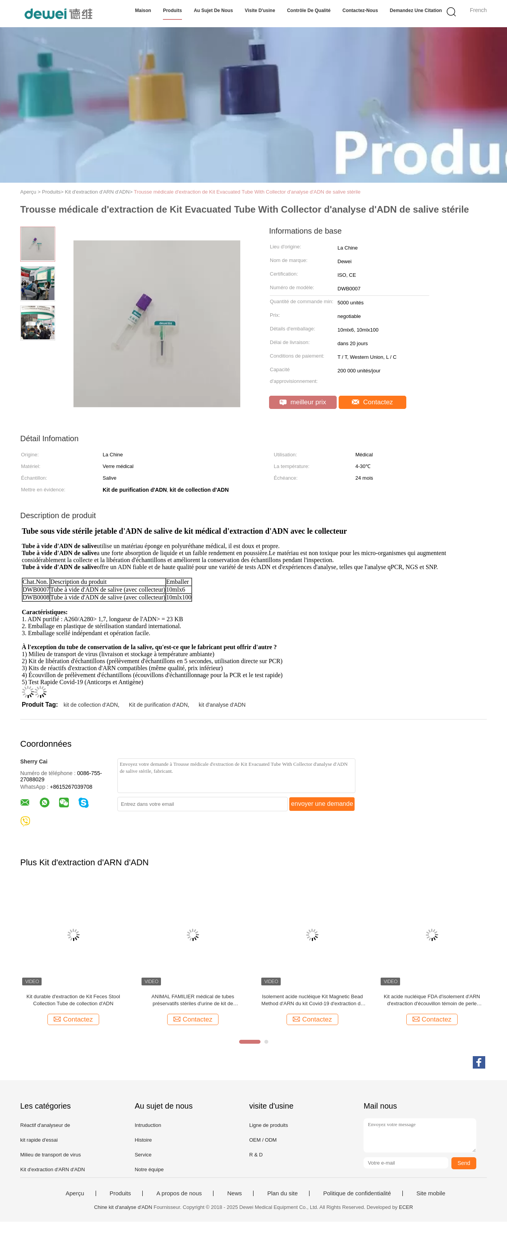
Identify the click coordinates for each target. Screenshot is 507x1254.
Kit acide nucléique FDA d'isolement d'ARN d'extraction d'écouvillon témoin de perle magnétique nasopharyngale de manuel (432, 1000)
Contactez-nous (360, 10)
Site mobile (430, 1193)
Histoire (143, 1140)
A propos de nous (179, 1193)
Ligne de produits (268, 1125)
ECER (406, 1207)
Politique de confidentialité (357, 1193)
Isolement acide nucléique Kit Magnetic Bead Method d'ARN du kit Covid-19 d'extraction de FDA (312, 1000)
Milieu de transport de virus (50, 1155)
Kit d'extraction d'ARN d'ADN (52, 1169)
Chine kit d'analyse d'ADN (123, 1207)
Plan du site (282, 1193)
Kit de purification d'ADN (158, 705)
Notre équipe (149, 1169)
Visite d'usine (260, 10)
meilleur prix (303, 402)
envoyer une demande (322, 803)
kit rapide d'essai (39, 1140)
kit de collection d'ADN (90, 705)
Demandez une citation (416, 10)
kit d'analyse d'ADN (222, 705)
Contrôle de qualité (308, 10)
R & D (256, 1155)
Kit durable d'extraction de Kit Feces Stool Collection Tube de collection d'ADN (73, 1000)
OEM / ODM (263, 1140)
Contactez (372, 402)
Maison (143, 10)
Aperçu (75, 1193)
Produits (172, 10)
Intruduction (148, 1125)
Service (143, 1155)
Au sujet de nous (213, 10)
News (234, 1193)
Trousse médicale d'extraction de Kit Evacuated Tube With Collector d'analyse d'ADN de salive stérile (247, 192)
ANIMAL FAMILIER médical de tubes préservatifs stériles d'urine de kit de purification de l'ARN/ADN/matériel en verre (192, 1000)
